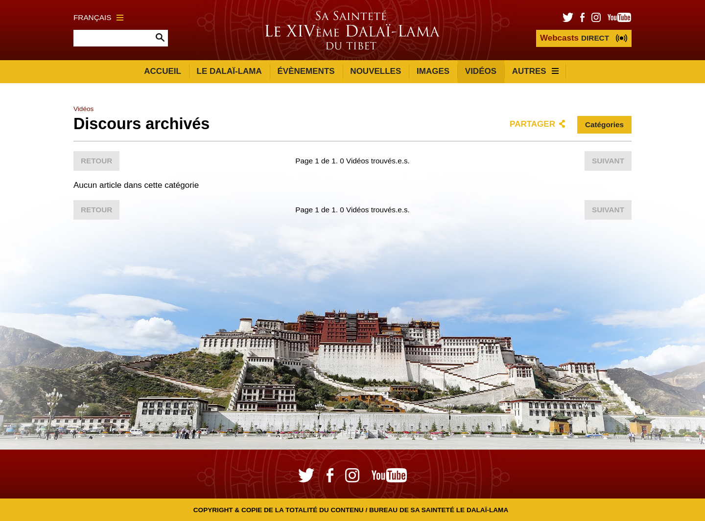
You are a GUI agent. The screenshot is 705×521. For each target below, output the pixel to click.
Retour (96, 161)
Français (98, 17)
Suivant (608, 161)
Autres (535, 71)
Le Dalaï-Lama (229, 71)
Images (433, 71)
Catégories (604, 124)
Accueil (162, 71)
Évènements (305, 71)
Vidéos (480, 71)
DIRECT (574, 38)
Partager (532, 124)
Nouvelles (375, 71)
